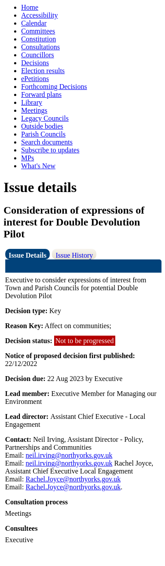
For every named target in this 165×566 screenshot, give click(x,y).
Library (31, 102)
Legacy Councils (45, 118)
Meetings (34, 110)
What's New (38, 166)
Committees (38, 31)
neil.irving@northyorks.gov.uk (69, 455)
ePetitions (35, 78)
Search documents (47, 142)
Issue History (74, 255)
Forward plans (41, 94)
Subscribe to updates (50, 150)
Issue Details (28, 255)
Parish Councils (43, 134)
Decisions (35, 63)
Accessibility (39, 15)
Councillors (37, 55)
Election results (43, 70)
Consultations (40, 47)
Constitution (38, 39)
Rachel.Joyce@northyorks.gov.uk (73, 479)
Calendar (34, 23)
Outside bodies (42, 126)
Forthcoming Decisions (54, 86)
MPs (27, 158)
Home (29, 7)
